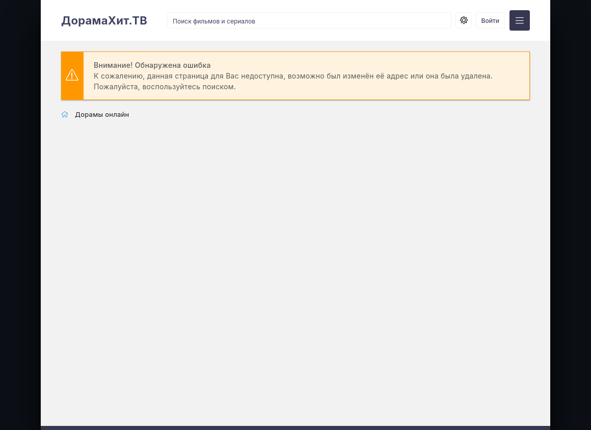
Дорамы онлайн (102, 114)
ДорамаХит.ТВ (104, 20)
